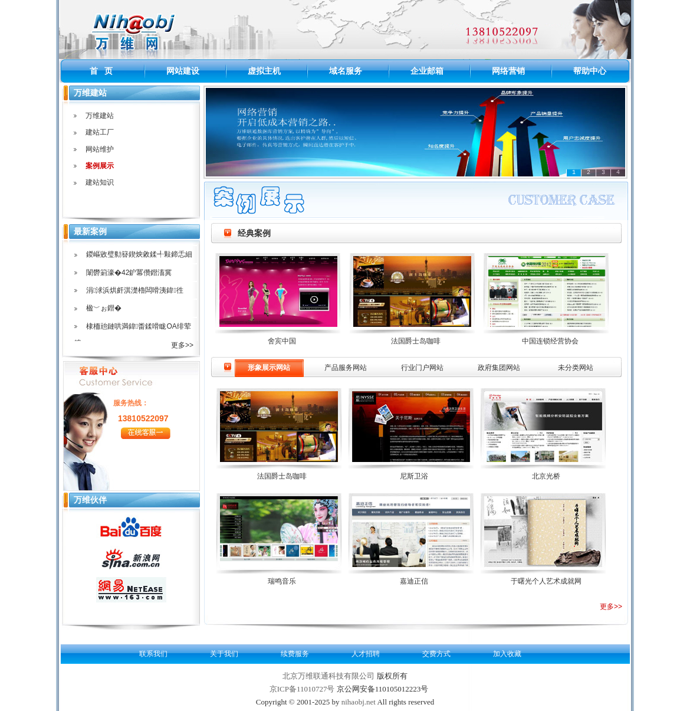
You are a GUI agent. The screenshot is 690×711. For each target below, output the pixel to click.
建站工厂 (100, 132)
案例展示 (100, 166)
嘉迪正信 (414, 581)
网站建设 (182, 71)
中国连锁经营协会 (550, 341)
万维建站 (100, 116)
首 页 (101, 71)
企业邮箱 (426, 71)
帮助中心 (589, 71)
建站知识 (100, 182)
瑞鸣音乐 (282, 581)
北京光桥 (546, 476)
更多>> (611, 606)
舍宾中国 (282, 341)
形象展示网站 (269, 367)
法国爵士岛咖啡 (416, 341)
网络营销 (508, 71)
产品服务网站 (345, 367)
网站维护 (100, 149)
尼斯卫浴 (414, 476)
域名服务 (345, 71)
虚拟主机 (264, 71)
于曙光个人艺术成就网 (546, 581)
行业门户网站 (422, 367)
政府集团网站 (499, 367)
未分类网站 (575, 367)
